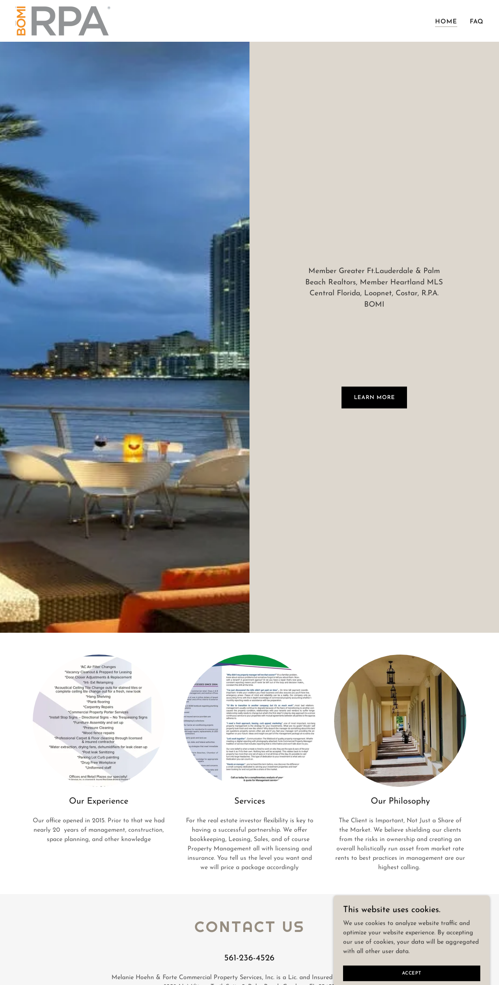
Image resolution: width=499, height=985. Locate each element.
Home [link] (446, 22)
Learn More (374, 398)
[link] (63, 21)
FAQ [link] (476, 22)
